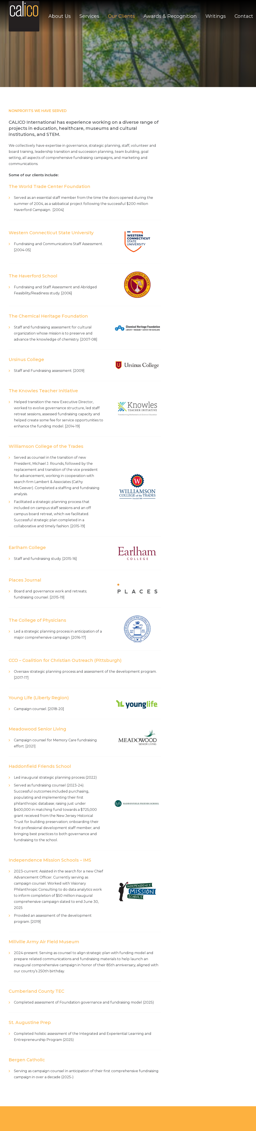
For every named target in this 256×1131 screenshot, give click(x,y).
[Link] (24, 16)
